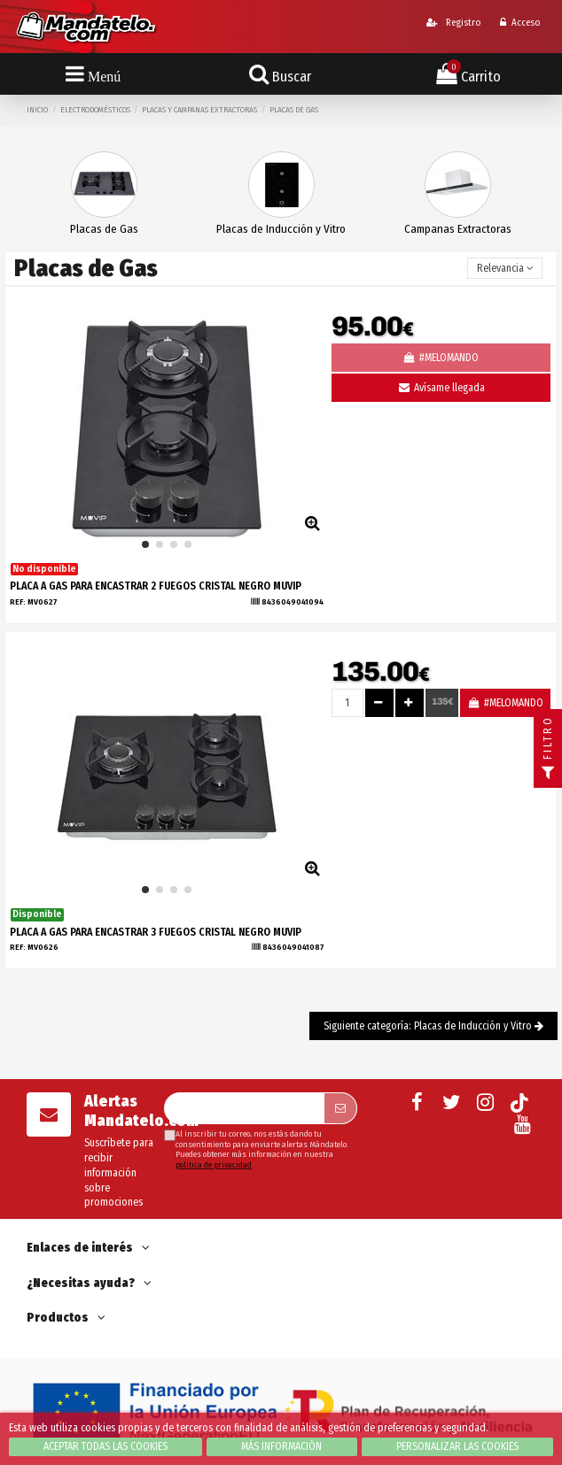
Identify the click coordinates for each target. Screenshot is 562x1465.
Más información (281, 1446)
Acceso (520, 22)
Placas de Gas (104, 228)
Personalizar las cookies (457, 1446)
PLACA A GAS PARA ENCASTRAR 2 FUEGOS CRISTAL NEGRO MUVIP (155, 586)
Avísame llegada (440, 388)
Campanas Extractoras (457, 228)
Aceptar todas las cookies (105, 1446)
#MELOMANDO (504, 703)
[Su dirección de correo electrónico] (243, 1108)
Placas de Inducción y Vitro (281, 228)
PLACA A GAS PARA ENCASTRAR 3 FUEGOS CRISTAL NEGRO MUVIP (155, 932)
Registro (453, 22)
